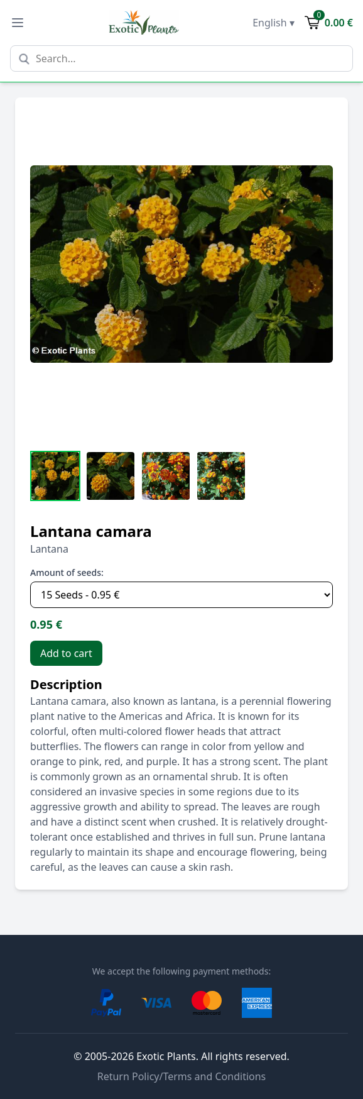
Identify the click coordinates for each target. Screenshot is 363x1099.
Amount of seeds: (67, 572)
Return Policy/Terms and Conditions (181, 1076)
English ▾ (273, 23)
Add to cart (66, 653)
